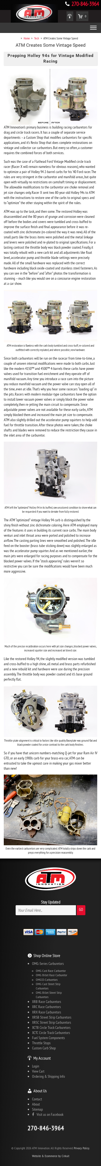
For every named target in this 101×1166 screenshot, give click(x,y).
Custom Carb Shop (44, 1048)
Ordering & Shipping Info (48, 1076)
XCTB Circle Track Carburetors (51, 1027)
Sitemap (37, 1109)
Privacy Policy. (82, 1148)
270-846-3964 (85, 4)
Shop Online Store (46, 955)
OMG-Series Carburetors (48, 963)
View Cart (38, 1071)
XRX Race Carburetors (46, 1012)
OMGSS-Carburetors (47, 980)
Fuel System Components (48, 1037)
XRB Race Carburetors (46, 1001)
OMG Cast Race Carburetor (51, 971)
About (36, 1104)
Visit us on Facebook (47, 1114)
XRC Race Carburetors (46, 1006)
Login (35, 1066)
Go (81, 909)
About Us (40, 1090)
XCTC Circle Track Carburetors (51, 1032)
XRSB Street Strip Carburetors (51, 1017)
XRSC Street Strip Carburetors (51, 1022)
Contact (37, 1099)
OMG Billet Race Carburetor (51, 975)
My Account (42, 1058)
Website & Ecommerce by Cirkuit (50, 1156)
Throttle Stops (41, 1042)
